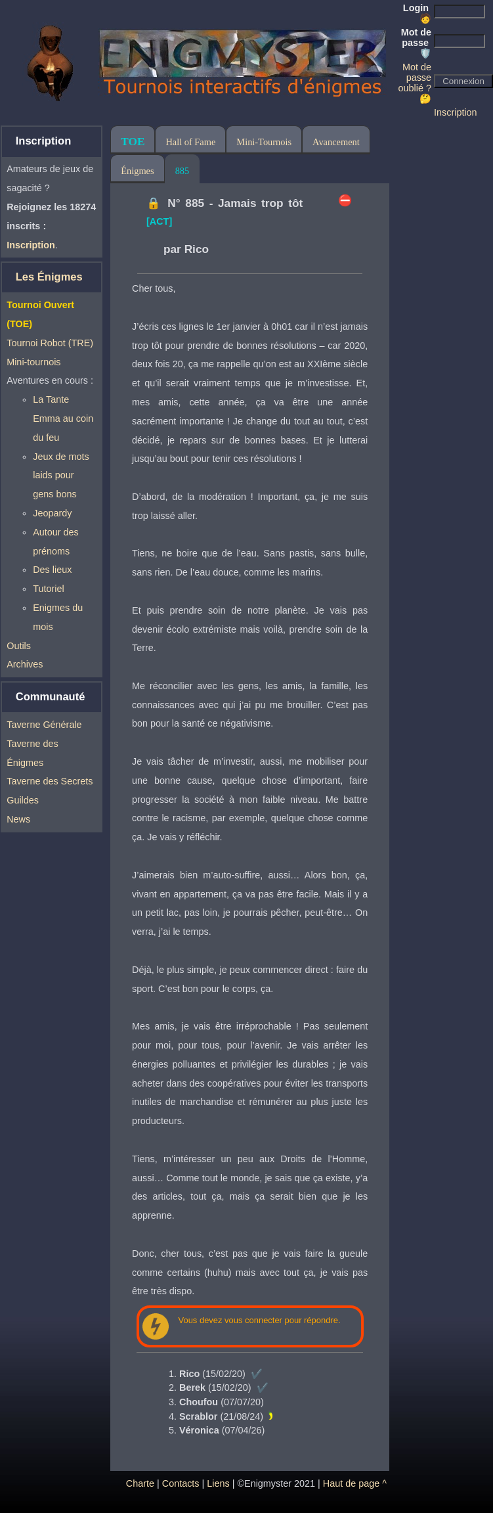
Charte (140, 1483)
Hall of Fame (190, 142)
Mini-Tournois (263, 142)
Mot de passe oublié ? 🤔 (414, 83)
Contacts (181, 1483)
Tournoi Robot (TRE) (50, 343)
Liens (218, 1483)
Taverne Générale (44, 724)
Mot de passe (416, 42)
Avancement (336, 142)
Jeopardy (52, 513)
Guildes (23, 800)
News (18, 819)
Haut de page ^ (355, 1483)
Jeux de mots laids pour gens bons (61, 475)
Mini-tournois (33, 362)
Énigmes (137, 171)
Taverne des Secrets (50, 781)
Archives (25, 664)
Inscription (455, 112)
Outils (19, 646)
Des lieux (52, 569)
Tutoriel (48, 588)
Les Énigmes (49, 277)
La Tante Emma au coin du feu (63, 418)
